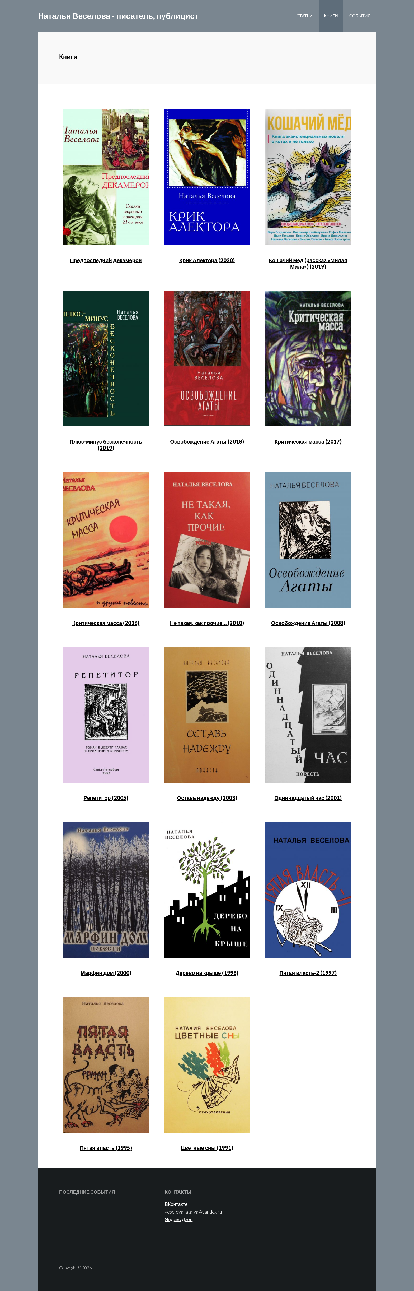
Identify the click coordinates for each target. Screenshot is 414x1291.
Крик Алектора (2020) (207, 260)
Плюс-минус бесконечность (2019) (106, 444)
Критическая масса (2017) (308, 441)
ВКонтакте (176, 1204)
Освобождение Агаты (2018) (207, 441)
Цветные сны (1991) (207, 1148)
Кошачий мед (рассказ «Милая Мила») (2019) (308, 263)
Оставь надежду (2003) (207, 798)
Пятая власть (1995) (106, 1148)
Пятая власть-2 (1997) (308, 973)
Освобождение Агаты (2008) (308, 623)
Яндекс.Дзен (178, 1219)
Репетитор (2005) (106, 798)
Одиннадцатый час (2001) (308, 798)
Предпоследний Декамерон (106, 260)
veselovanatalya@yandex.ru (193, 1212)
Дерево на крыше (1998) (207, 973)
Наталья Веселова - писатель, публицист (118, 16)
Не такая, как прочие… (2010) (207, 623)
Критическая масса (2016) (105, 623)
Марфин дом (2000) (106, 973)
